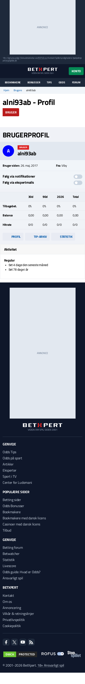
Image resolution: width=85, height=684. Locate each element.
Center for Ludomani (17, 482)
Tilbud (7, 530)
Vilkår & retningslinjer (18, 613)
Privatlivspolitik (14, 619)
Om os (7, 601)
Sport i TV (9, 476)
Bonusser (33, 82)
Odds (62, 82)
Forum (76, 82)
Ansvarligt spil (13, 578)
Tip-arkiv (37, 236)
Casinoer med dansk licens (21, 524)
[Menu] (5, 71)
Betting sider (12, 499)
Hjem (6, 90)
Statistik (63, 236)
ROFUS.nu (42, 58)
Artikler (8, 464)
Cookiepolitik (12, 625)
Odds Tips (9, 452)
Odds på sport (12, 458)
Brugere (18, 90)
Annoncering (12, 607)
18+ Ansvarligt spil (50, 665)
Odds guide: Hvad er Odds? (21, 572)
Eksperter (9, 470)
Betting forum (13, 547)
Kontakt (8, 595)
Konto (76, 71)
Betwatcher (11, 553)
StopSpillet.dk (11, 60)
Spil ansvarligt (14, 58)
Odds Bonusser (13, 505)
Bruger (10, 112)
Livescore (9, 565)
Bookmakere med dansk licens (24, 518)
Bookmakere (13, 82)
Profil (13, 236)
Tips (49, 82)
